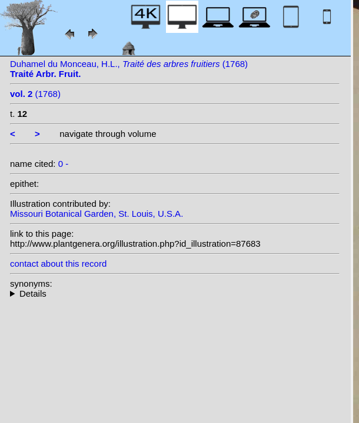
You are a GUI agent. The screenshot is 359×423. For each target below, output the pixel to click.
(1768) (35, 94)
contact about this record (58, 263)
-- (175, 293)
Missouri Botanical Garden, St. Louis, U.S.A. (96, 214)
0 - (63, 164)
